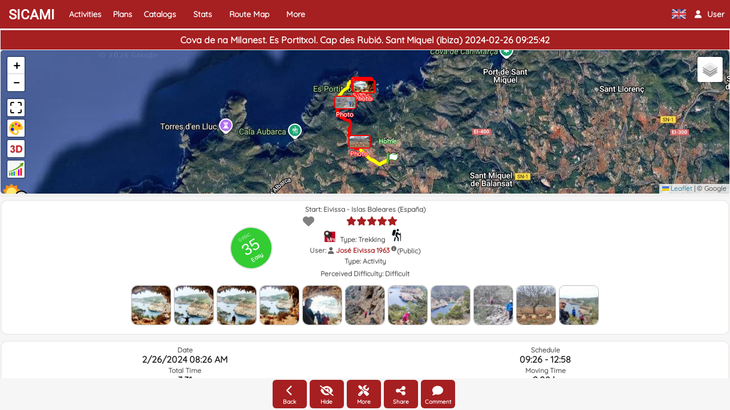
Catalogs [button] (160, 14)
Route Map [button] (249, 14)
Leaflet (677, 188)
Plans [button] (122, 14)
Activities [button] (85, 14)
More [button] (295, 14)
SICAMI (32, 15)
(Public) (408, 251)
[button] (709, 14)
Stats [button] (202, 14)
